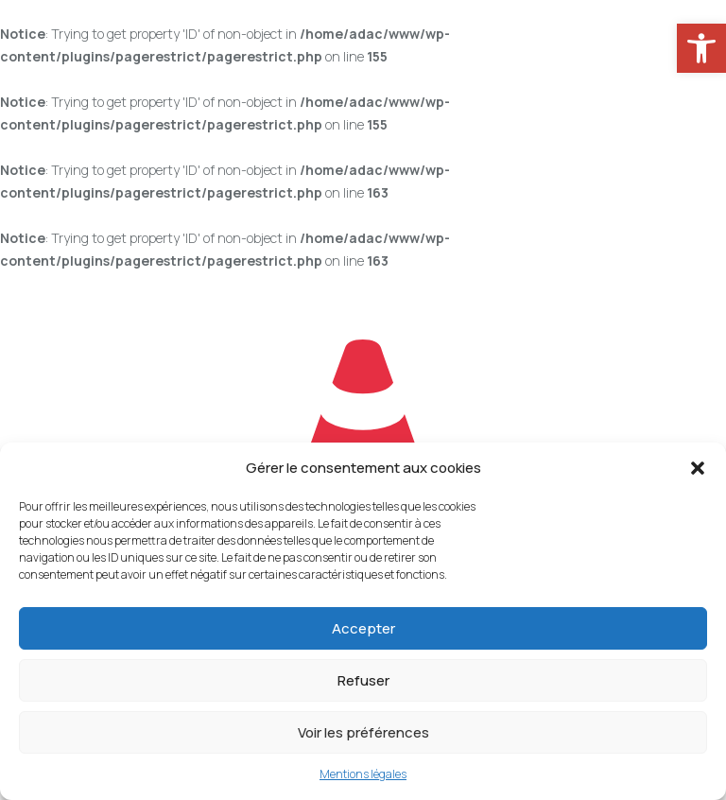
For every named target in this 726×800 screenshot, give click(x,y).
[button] (697, 468)
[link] (701, 48)
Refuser (363, 680)
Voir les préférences (363, 732)
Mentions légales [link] (363, 774)
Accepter (363, 628)
